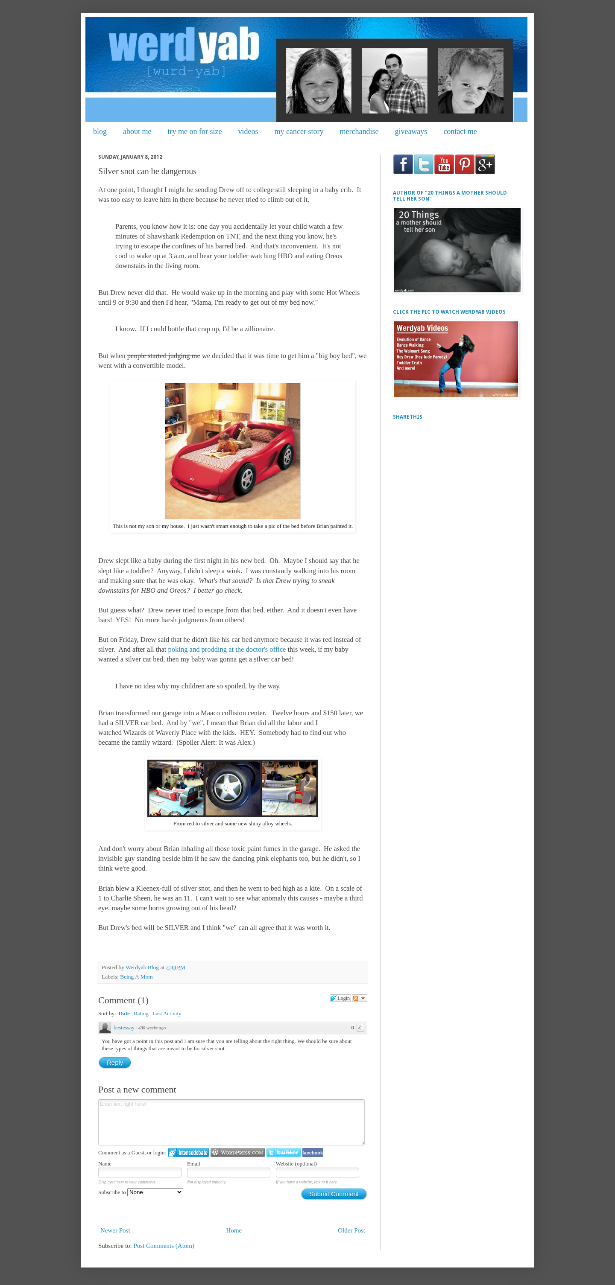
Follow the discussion (359, 998)
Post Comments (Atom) (164, 1245)
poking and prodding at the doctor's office (228, 649)
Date (124, 1013)
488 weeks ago (152, 1027)
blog (100, 131)
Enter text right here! (231, 1122)
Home (234, 1230)
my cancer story (298, 131)
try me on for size (195, 131)
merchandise (359, 131)
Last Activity (167, 1013)
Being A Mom (136, 976)
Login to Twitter (283, 1152)
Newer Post (115, 1230)
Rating (141, 1013)
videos (248, 131)
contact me (460, 131)
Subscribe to (140, 1192)
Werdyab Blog (143, 967)
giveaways (411, 131)
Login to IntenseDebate (188, 1152)
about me (137, 131)
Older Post (351, 1230)
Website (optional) (296, 1163)
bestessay (124, 1027)
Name (104, 1163)
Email (193, 1163)
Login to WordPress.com (238, 1152)
